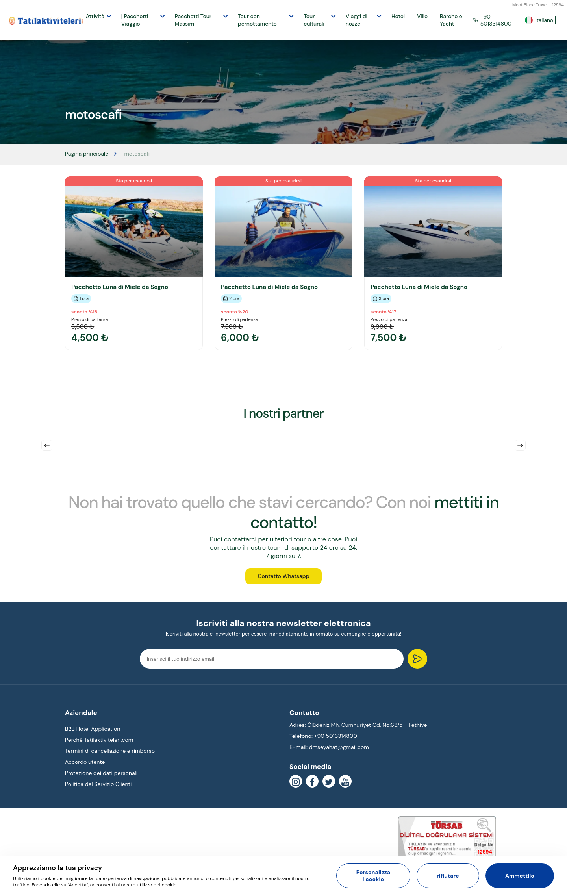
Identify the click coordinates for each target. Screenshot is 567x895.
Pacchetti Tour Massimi (193, 20)
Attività (95, 16)
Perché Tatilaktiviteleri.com (99, 742)
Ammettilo (519, 875)
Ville (422, 16)
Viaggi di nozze (356, 20)
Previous (46, 445)
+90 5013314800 (492, 20)
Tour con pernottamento (257, 20)
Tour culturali (314, 20)
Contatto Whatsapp (283, 578)
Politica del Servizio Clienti (98, 787)
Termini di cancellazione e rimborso (110, 753)
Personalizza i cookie (373, 876)
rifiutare (448, 875)
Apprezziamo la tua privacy (57, 867)
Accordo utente (85, 765)
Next (520, 445)
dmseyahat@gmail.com (339, 749)
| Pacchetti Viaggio (134, 20)
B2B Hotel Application (92, 731)
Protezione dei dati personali (101, 776)
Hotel (398, 16)
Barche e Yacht (451, 20)
